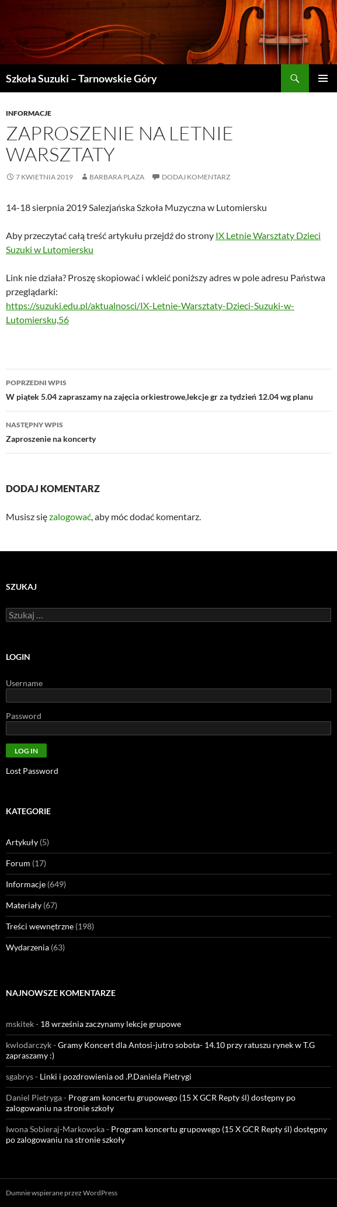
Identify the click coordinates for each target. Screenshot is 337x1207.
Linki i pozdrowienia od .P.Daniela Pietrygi (116, 1076)
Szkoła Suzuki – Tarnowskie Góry (81, 78)
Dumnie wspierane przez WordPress (61, 1192)
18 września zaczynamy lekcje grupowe (110, 1024)
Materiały (23, 905)
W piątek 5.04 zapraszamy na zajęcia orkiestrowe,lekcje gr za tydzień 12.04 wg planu (168, 389)
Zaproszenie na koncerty (168, 431)
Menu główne (323, 78)
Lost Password (32, 771)
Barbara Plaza (116, 176)
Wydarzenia (27, 947)
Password (23, 716)
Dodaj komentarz (196, 176)
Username (24, 683)
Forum (18, 863)
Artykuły (22, 842)
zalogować (70, 516)
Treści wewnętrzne (40, 926)
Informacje (28, 113)
